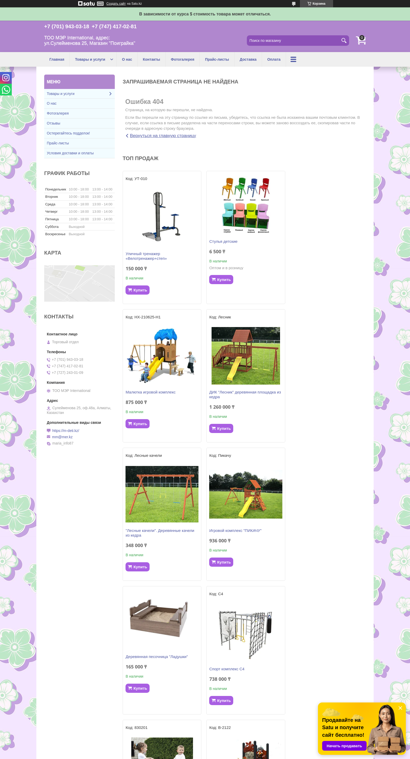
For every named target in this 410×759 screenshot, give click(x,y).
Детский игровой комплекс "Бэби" (156, 664)
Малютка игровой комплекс (316, 253)
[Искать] (344, 40)
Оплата (274, 59)
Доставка (248, 59)
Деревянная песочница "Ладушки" (157, 518)
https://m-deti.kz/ (65, 431)
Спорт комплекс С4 (226, 530)
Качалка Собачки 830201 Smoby (320, 530)
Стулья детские (222, 241)
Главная (56, 59)
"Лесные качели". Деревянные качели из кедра (242, 394)
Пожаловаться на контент (222, 754)
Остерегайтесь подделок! (68, 133)
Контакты (151, 59)
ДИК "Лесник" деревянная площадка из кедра (161, 394)
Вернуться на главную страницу (163, 135)
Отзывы (53, 123)
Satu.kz (227, 749)
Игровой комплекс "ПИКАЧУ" (317, 392)
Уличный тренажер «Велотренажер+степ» (146, 256)
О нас (127, 59)
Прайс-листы (217, 59)
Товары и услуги (90, 59)
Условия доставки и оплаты (70, 153)
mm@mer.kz (62, 437)
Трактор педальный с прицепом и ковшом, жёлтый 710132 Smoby (238, 666)
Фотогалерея (182, 59)
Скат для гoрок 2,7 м (309, 652)
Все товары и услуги (242, 724)
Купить (140, 290)
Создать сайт (116, 3)
